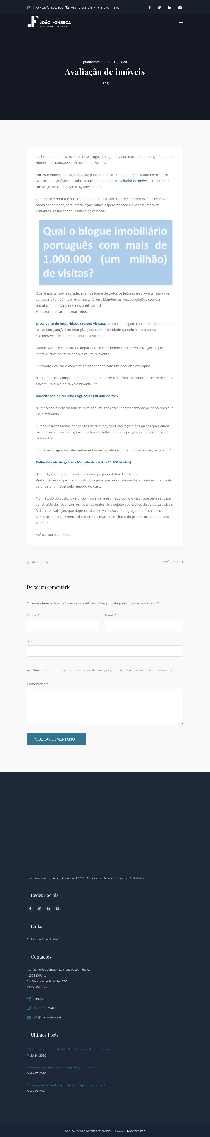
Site (30, 640)
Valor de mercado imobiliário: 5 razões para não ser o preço (68, 1049)
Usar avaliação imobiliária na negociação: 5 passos (61, 1067)
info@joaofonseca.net (48, 7)
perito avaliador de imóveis (128, 180)
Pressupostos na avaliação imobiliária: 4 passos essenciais (66, 1085)
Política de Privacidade (42, 939)
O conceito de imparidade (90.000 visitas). (71, 323)
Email (110, 615)
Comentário (37, 684)
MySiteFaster (136, 1131)
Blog (105, 82)
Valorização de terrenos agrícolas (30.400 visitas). (77, 396)
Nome (33, 615)
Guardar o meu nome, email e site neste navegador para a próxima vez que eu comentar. (103, 670)
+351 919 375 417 (83, 7)
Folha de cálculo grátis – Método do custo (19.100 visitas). (84, 462)
